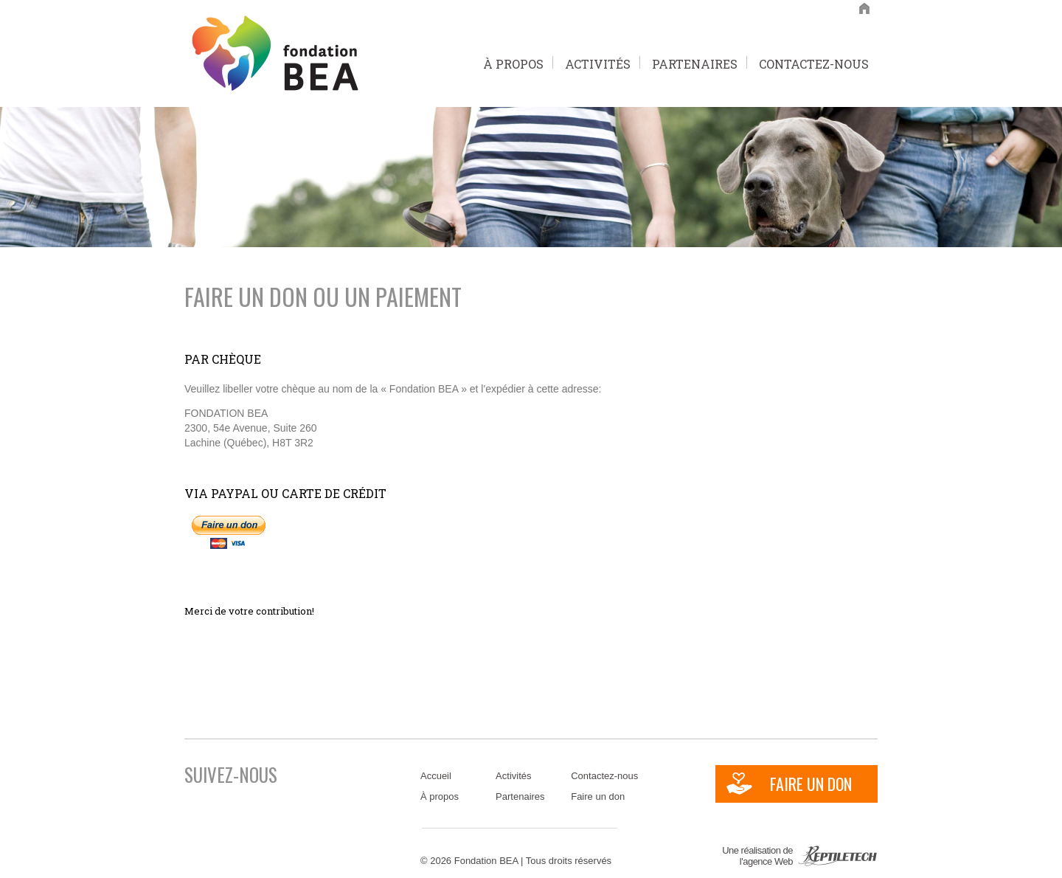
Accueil (435, 775)
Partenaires (695, 62)
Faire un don (598, 796)
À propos (513, 62)
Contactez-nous (814, 62)
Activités (598, 62)
